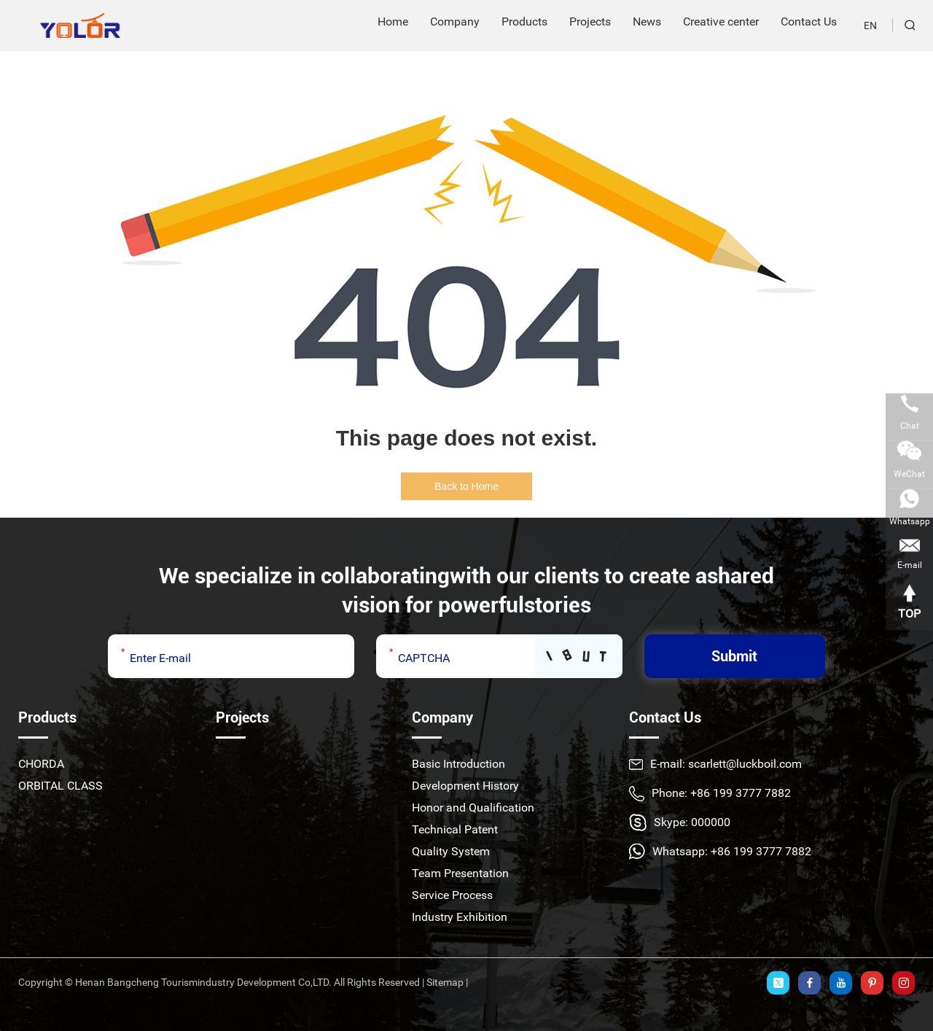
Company (442, 717)
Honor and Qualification (473, 807)
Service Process (452, 895)
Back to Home (466, 486)
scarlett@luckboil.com (745, 764)
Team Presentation (460, 873)
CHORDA (41, 764)
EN (870, 25)
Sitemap (445, 982)
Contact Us (665, 717)
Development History (465, 786)
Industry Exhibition (459, 917)
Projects (242, 717)
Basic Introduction (458, 764)
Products (47, 717)
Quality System (451, 851)
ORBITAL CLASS (60, 786)
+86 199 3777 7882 (761, 851)
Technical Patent (455, 829)
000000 (710, 822)
